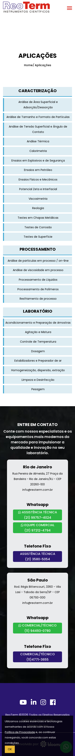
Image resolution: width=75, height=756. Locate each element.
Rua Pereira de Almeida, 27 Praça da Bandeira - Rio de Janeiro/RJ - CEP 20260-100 (37, 479)
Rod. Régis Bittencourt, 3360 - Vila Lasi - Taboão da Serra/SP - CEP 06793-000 (37, 592)
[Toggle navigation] (69, 8)
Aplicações (43, 65)
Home (28, 65)
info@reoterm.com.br (37, 490)
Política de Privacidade (20, 732)
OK (10, 749)
